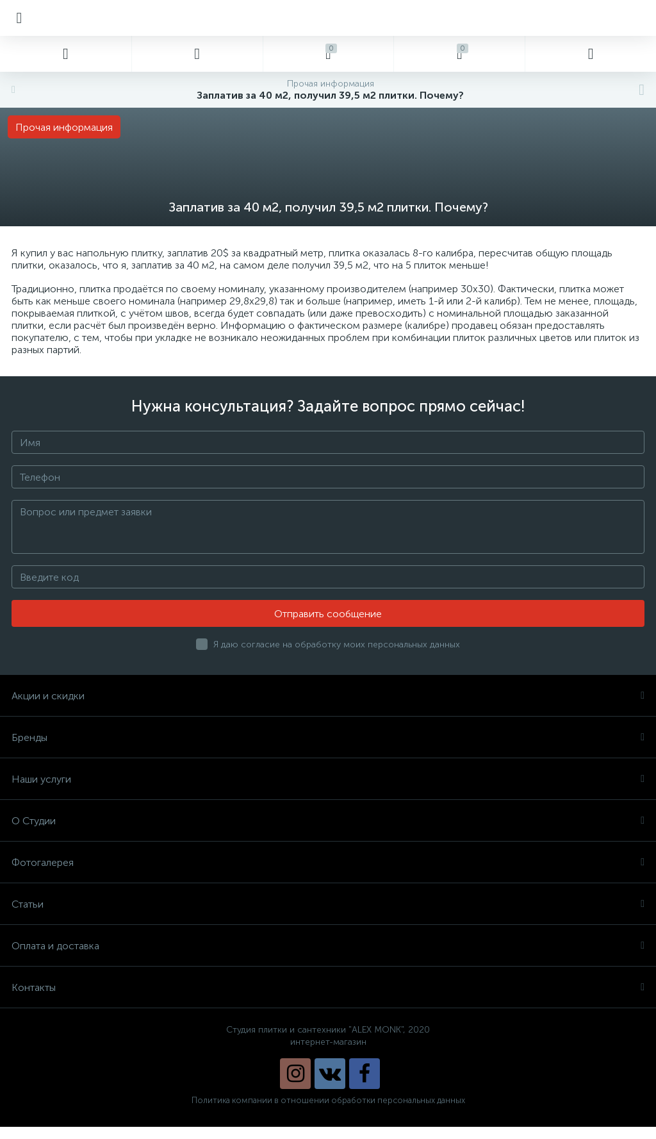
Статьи (328, 904)
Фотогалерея (328, 862)
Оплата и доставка (328, 946)
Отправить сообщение (328, 614)
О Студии (328, 821)
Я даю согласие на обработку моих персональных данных (336, 644)
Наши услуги (328, 779)
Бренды (328, 737)
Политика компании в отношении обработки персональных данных (328, 1100)
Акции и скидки (328, 696)
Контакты (328, 987)
